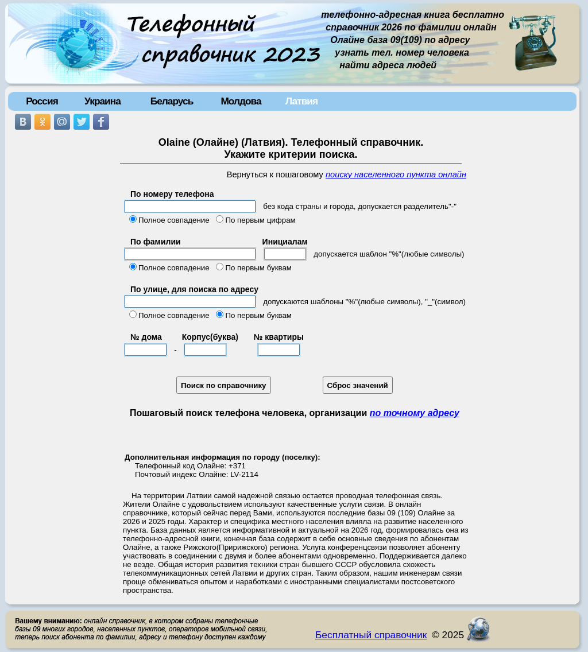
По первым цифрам (260, 220)
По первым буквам (258, 267)
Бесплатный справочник (371, 635)
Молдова (240, 101)
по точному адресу (414, 413)
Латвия (301, 101)
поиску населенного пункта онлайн (396, 174)
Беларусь (172, 101)
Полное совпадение (174, 220)
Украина (102, 101)
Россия (42, 101)
